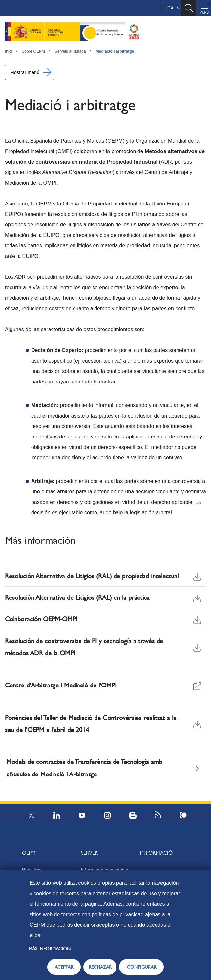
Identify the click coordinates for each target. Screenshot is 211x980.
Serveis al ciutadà (70, 51)
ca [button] (173, 8)
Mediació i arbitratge (114, 51)
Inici (8, 51)
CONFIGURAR (141, 967)
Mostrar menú (24, 72)
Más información (50, 948)
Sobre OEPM (33, 51)
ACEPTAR (64, 967)
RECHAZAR (100, 967)
